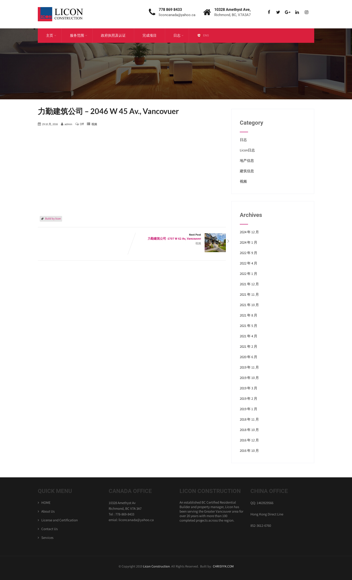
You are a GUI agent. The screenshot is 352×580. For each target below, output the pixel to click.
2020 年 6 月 (248, 357)
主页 (51, 35)
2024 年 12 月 (249, 232)
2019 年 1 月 (248, 409)
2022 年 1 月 (248, 273)
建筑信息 (247, 171)
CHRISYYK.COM (223, 566)
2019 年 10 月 (249, 377)
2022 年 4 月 (248, 263)
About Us (48, 511)
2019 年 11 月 (249, 367)
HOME (46, 502)
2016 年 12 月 (249, 440)
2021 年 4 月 (248, 336)
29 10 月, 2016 (50, 124)
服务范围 (78, 35)
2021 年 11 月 (249, 294)
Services (47, 537)
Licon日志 (247, 150)
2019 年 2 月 (248, 398)
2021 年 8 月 (248, 315)
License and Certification (59, 520)
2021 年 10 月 (249, 305)
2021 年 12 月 (249, 284)
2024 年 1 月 (248, 242)
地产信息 (247, 160)
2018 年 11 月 (249, 419)
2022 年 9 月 (248, 252)
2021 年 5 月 (248, 325)
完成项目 (149, 35)
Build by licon (53, 218)
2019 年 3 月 (248, 388)
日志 (178, 35)
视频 (94, 124)
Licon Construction (156, 566)
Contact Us (49, 529)
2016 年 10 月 (249, 450)
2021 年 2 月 (248, 346)
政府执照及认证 (113, 35)
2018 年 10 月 (249, 429)
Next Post (179, 237)
